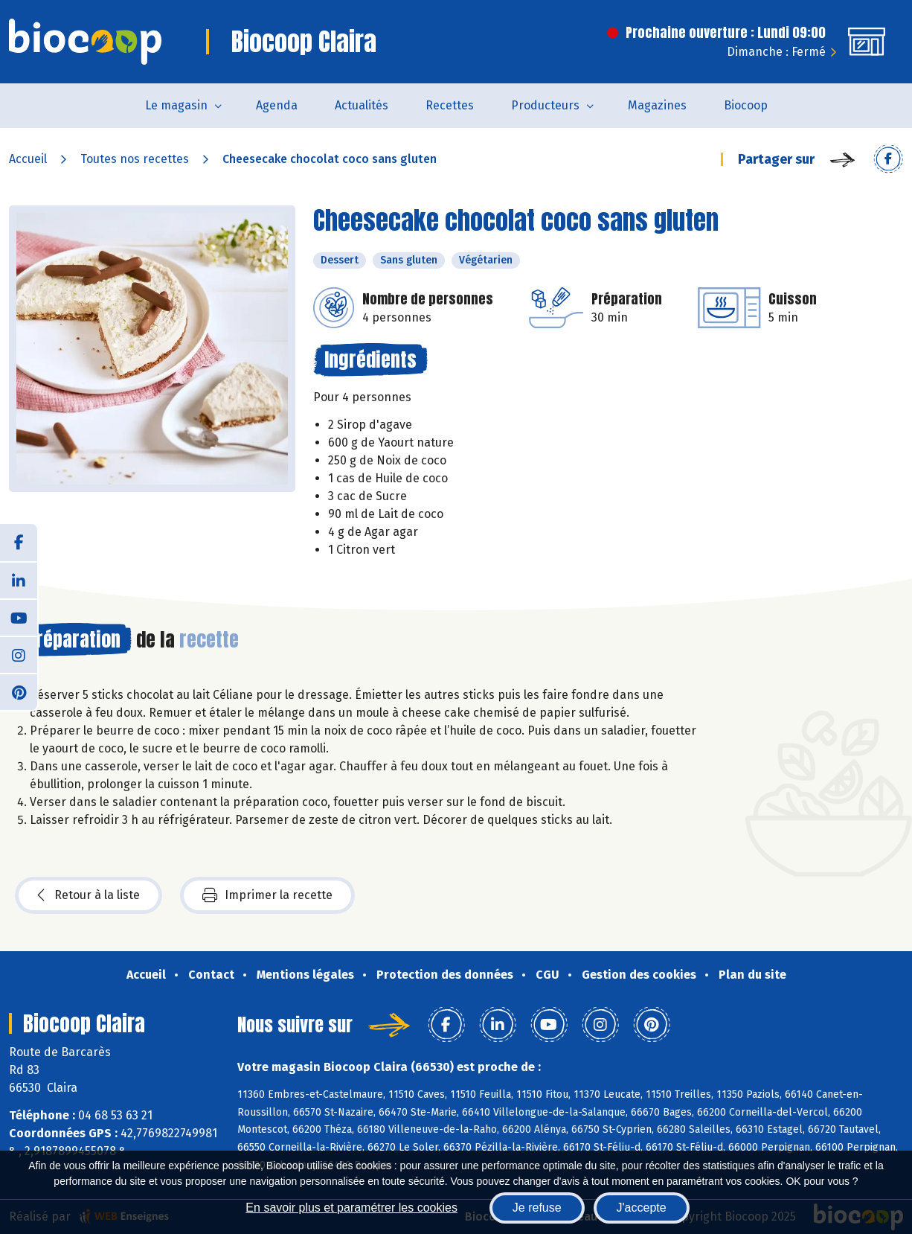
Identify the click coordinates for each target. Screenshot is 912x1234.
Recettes (450, 105)
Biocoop (746, 105)
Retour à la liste (88, 895)
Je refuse (537, 1207)
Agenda (277, 105)
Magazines (657, 105)
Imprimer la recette (267, 895)
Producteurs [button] (545, 105)
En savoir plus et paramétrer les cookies (351, 1207)
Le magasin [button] (176, 105)
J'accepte (642, 1207)
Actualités (361, 105)
